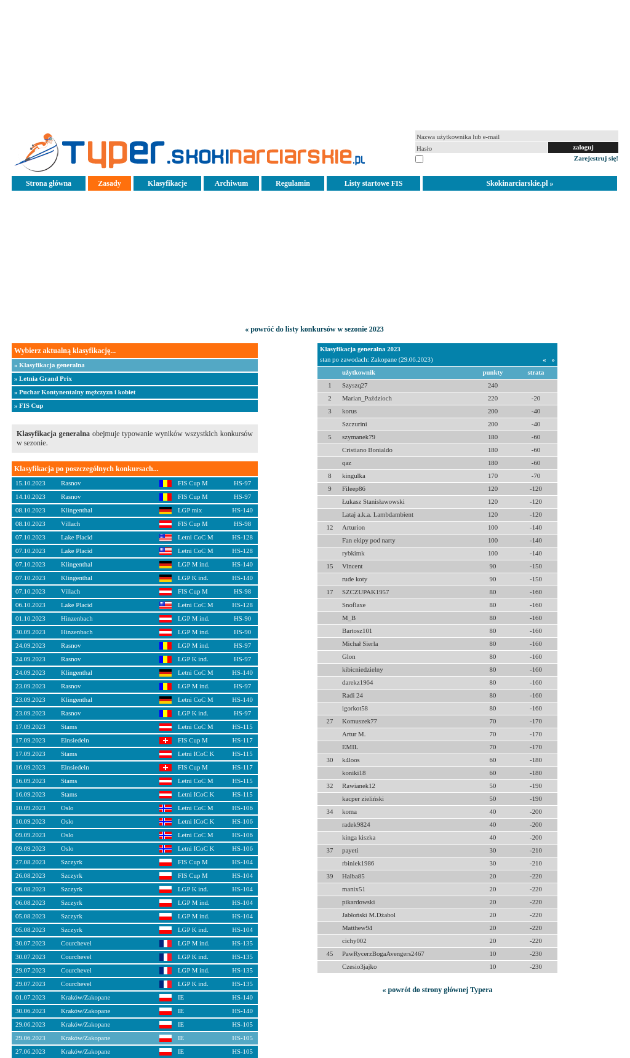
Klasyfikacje (167, 183)
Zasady (109, 183)
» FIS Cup (28, 405)
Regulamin (293, 183)
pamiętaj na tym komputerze (463, 158)
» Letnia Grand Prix (43, 378)
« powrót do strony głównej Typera (437, 989)
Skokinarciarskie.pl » (519, 183)
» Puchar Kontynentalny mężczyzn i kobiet (74, 392)
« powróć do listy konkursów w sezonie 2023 (314, 329)
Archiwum (231, 183)
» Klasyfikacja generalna (49, 364)
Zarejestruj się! (596, 158)
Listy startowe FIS (374, 183)
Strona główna (48, 183)
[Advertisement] (315, 63)
